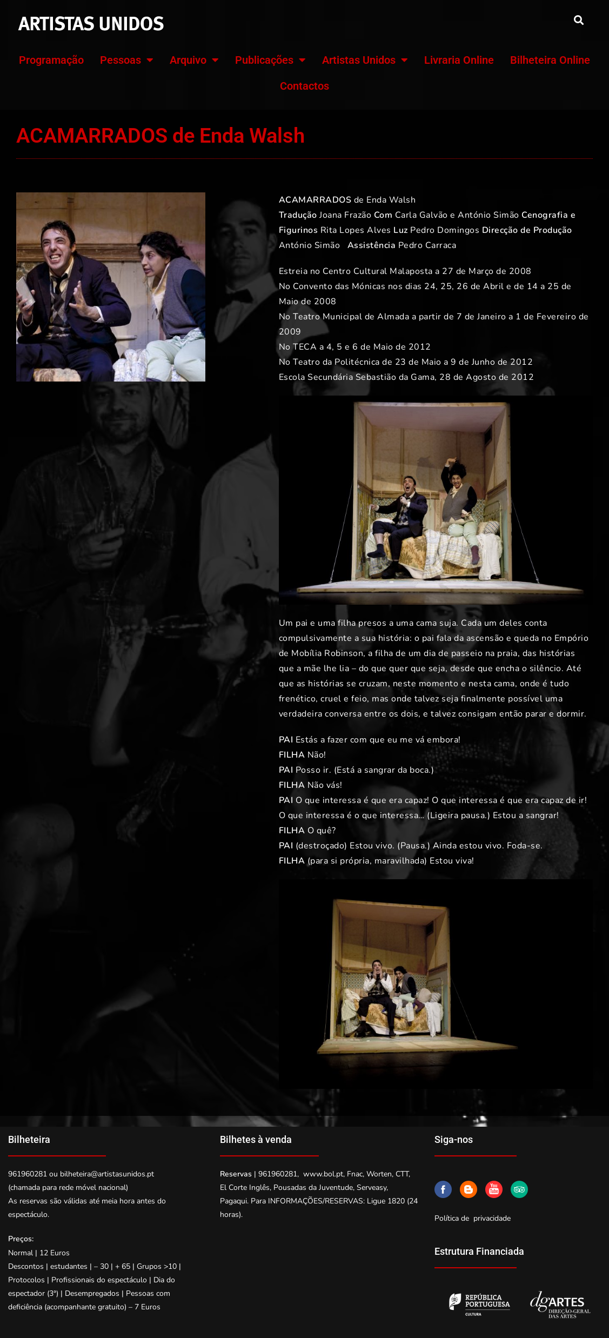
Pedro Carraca (427, 245)
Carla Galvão (421, 215)
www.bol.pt (323, 1174)
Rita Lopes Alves (355, 230)
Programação (51, 59)
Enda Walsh (391, 200)
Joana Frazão (345, 215)
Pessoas (126, 60)
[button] (578, 20)
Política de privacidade (472, 1218)
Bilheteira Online (550, 59)
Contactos (304, 85)
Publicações (270, 60)
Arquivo (194, 60)
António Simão (488, 215)
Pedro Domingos (444, 230)
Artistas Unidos (365, 60)
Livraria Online (459, 59)
